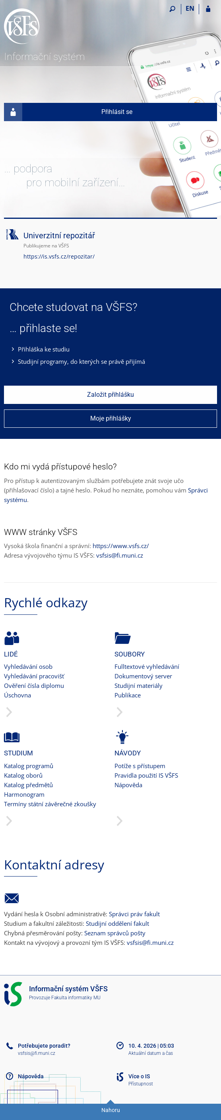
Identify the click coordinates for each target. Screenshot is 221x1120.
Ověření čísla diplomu (34, 685)
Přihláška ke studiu (44, 349)
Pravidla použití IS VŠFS (146, 775)
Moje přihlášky (110, 418)
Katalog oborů (23, 775)
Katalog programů (28, 766)
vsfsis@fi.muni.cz (119, 555)
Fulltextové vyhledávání (146, 666)
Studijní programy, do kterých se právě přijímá (81, 361)
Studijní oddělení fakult (117, 923)
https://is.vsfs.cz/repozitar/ (59, 256)
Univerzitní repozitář (59, 235)
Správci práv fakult (134, 914)
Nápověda (128, 785)
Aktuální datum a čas (150, 1053)
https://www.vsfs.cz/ (121, 546)
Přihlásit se (68, 112)
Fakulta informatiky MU (76, 997)
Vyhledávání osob (28, 666)
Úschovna (17, 695)
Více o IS (139, 1076)
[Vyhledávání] (172, 9)
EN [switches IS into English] (190, 8)
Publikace (127, 695)
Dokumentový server (143, 676)
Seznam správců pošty (114, 933)
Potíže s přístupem (139, 766)
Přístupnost (140, 1084)
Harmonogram (24, 794)
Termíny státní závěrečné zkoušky (50, 804)
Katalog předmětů (28, 785)
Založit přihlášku (110, 394)
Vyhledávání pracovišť (34, 676)
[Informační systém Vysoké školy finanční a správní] (48, 26)
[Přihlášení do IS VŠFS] (208, 9)
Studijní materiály (138, 685)
